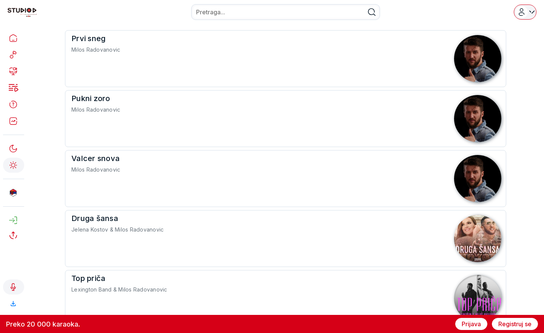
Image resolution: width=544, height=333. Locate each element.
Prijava (471, 324)
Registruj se (515, 324)
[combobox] (285, 12)
